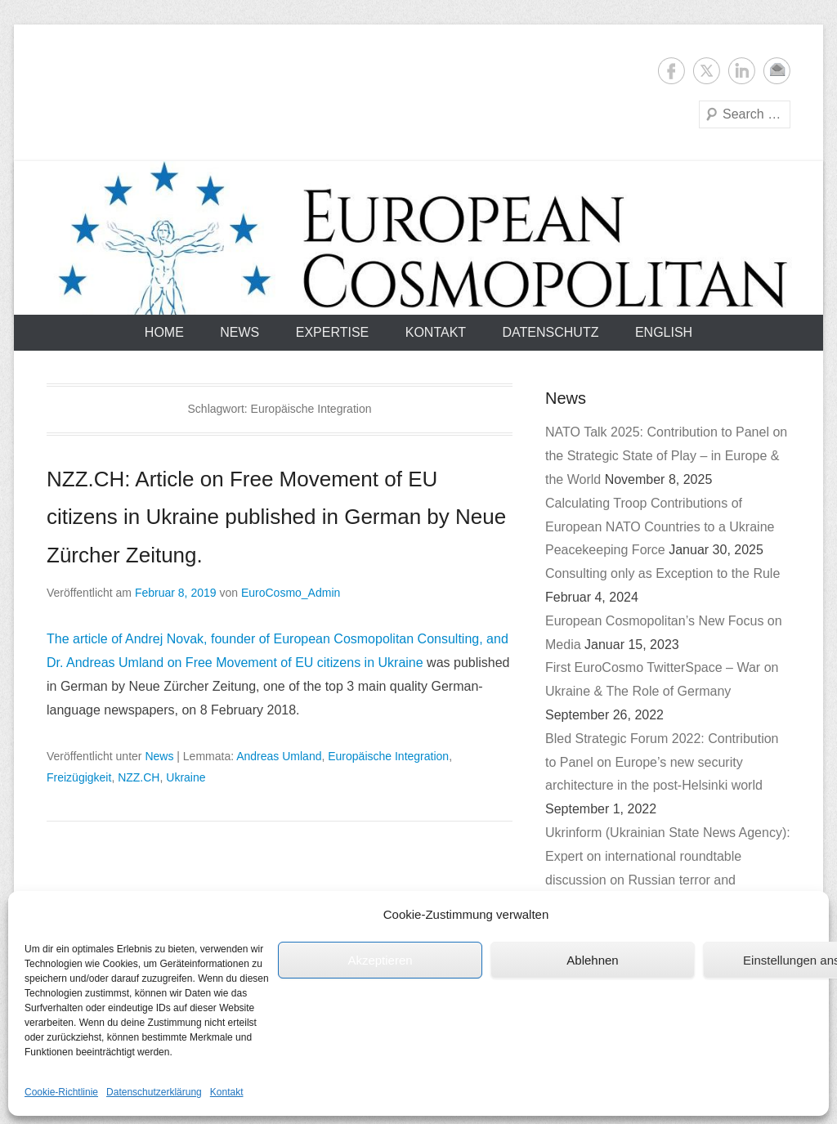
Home (164, 332)
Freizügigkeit (79, 777)
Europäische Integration (388, 756)
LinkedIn (741, 70)
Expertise (332, 332)
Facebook (671, 70)
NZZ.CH (138, 777)
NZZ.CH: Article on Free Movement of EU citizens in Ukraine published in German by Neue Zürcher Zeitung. (276, 517)
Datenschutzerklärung (154, 1092)
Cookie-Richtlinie (61, 1092)
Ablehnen (592, 960)
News (239, 332)
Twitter (706, 70)
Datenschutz (551, 332)
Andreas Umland (278, 756)
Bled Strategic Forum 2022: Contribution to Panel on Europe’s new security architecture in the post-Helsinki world (661, 762)
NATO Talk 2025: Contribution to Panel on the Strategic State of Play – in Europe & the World (666, 455)
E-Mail (776, 70)
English (663, 332)
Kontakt (227, 1092)
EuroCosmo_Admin (290, 592)
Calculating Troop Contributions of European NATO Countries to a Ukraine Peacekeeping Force (659, 527)
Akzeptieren (379, 960)
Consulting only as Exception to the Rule (662, 573)
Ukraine (185, 777)
